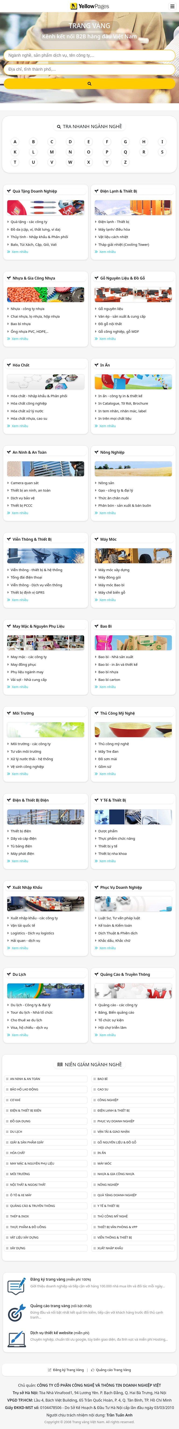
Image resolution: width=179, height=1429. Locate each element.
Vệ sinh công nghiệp (27, 766)
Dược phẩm (107, 831)
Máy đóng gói (109, 577)
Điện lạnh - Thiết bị (113, 221)
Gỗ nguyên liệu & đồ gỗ (122, 278)
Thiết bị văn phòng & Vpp (117, 1227)
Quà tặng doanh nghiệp (35, 191)
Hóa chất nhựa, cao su (29, 418)
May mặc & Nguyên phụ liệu (38, 626)
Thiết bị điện (21, 831)
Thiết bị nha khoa (112, 853)
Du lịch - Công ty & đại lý (31, 1005)
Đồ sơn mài (107, 758)
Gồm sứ (104, 766)
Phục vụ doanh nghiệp (121, 887)
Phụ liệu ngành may (27, 672)
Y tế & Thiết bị (113, 800)
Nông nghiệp (112, 452)
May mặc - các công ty (29, 656)
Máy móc (108, 539)
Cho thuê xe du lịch (26, 1020)
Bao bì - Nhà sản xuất (115, 656)
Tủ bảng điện (21, 846)
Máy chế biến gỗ (111, 592)
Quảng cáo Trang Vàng (113, 1370)
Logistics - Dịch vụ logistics (32, 933)
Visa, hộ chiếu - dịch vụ (29, 1027)
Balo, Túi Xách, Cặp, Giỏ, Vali (34, 244)
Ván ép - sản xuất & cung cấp (122, 316)
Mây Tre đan (108, 751)
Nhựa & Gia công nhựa (34, 278)
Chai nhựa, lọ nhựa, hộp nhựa (35, 316)
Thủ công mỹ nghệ (117, 713)
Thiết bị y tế (107, 846)
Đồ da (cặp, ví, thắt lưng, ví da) (35, 229)
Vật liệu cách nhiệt (113, 236)
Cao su (102, 1089)
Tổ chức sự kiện (111, 1020)
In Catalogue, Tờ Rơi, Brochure (123, 403)
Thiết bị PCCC (21, 505)
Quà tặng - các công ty (29, 221)
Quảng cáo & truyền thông (125, 974)
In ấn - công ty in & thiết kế (120, 395)
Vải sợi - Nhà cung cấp (29, 679)
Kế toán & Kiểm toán (115, 925)
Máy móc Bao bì (111, 585)
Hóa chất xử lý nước (27, 411)
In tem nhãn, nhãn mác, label (122, 411)
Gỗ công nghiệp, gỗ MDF (118, 331)
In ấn (105, 365)
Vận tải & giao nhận (113, 1131)
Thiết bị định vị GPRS (28, 592)
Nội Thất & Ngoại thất (27, 1185)
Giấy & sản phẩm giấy (26, 1142)
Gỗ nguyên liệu (110, 308)
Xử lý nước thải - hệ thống (32, 758)
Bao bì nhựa (21, 323)
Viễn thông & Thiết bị (32, 539)
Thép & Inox (19, 1216)
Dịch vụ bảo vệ (23, 498)
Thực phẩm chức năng (116, 838)
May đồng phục (23, 664)
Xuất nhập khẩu (27, 887)
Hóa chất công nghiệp (29, 403)
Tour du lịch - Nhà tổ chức (32, 1012)
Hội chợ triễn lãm (112, 1027)
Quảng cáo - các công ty (118, 1005)
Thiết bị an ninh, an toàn (31, 490)
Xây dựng (17, 1248)
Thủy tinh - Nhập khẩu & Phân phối (39, 236)
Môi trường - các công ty (31, 743)
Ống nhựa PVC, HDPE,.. (29, 331)
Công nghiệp (107, 1100)
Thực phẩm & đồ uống (28, 1227)
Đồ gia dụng (20, 1121)
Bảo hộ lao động (24, 1089)
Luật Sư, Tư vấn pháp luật (119, 918)
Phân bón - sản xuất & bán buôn (124, 505)
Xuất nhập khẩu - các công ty (34, 918)
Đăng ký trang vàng (60, 1279)
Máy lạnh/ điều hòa (114, 229)
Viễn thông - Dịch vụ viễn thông (36, 585)
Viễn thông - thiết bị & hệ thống (36, 569)
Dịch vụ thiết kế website (59, 1332)
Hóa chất (21, 365)
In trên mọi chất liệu (114, 418)
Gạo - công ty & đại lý (115, 490)
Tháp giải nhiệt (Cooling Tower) (123, 244)
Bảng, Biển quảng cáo (116, 1012)
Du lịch (19, 974)
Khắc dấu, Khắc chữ (114, 940)
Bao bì (106, 626)
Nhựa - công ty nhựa (28, 308)
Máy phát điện (22, 853)
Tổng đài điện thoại (26, 577)
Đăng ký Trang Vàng (68, 1370)
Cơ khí (15, 1100)
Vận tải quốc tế (23, 925)
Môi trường (23, 713)
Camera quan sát (25, 482)
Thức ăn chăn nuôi (113, 498)
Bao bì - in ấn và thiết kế (118, 664)
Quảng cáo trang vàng (60, 1305)
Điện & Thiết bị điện (31, 800)
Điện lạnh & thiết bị (118, 191)
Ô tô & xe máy (20, 1195)
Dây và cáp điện (23, 838)
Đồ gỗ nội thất (110, 323)
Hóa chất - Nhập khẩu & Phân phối (39, 395)
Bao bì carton (109, 679)
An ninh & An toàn (30, 452)
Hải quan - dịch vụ (25, 940)
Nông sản (106, 482)
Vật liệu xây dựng (24, 1237)
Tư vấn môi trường (26, 751)
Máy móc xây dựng (114, 569)
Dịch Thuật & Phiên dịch (118, 933)
